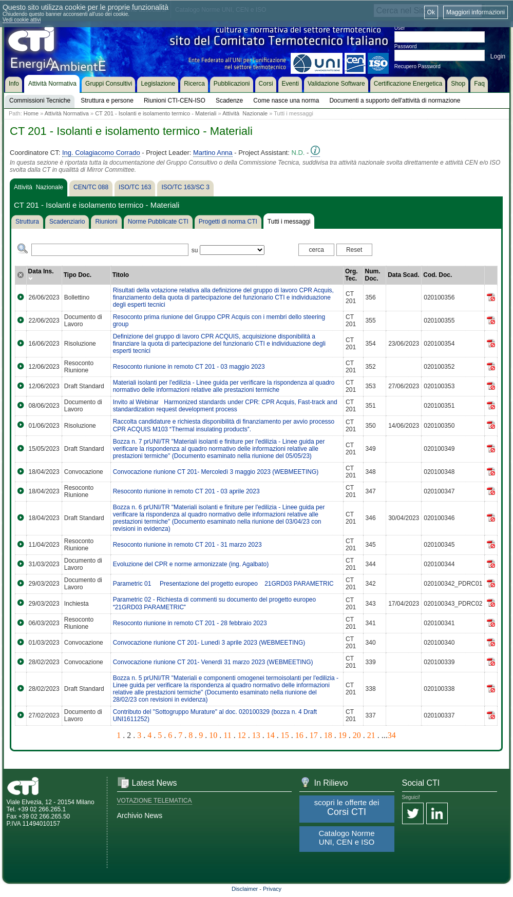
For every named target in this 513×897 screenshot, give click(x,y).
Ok (431, 12)
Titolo (120, 274)
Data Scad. (403, 274)
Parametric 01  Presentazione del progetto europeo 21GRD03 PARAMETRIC (226, 583)
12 (242, 735)
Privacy (272, 889)
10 (213, 735)
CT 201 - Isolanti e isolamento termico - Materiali (155, 113)
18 (328, 735)
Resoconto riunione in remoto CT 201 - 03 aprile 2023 (186, 491)
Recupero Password (417, 66)
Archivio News (140, 815)
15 (285, 735)
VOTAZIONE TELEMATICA (154, 800)
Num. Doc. (373, 275)
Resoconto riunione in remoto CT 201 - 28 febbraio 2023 (190, 623)
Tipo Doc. (77, 274)
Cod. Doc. (437, 274)
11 (227, 735)
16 (299, 735)
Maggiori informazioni (475, 12)
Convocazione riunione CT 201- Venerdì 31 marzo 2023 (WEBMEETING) (213, 662)
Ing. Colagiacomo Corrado (101, 152)
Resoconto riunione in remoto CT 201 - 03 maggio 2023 (189, 366)
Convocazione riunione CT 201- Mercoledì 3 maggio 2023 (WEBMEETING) (216, 471)
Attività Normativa (67, 113)
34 (392, 735)
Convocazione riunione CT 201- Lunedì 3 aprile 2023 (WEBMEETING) (209, 642)
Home (31, 113)
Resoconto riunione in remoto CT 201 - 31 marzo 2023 (187, 544)
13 (256, 735)
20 (357, 735)
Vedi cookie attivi (22, 20)
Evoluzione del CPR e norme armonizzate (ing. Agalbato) (191, 564)
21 (371, 735)
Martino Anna (213, 152)
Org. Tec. (351, 275)
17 (314, 735)
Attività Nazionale (245, 113)
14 (271, 735)
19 (342, 735)
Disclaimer (245, 889)
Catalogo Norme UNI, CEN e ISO (346, 837)
